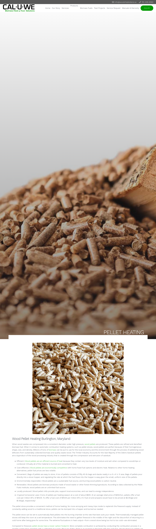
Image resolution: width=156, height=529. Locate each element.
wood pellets (90, 444)
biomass (52, 450)
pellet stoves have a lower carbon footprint (50, 526)
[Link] (19, 8)
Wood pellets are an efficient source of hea (43, 461)
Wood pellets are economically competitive (48, 468)
